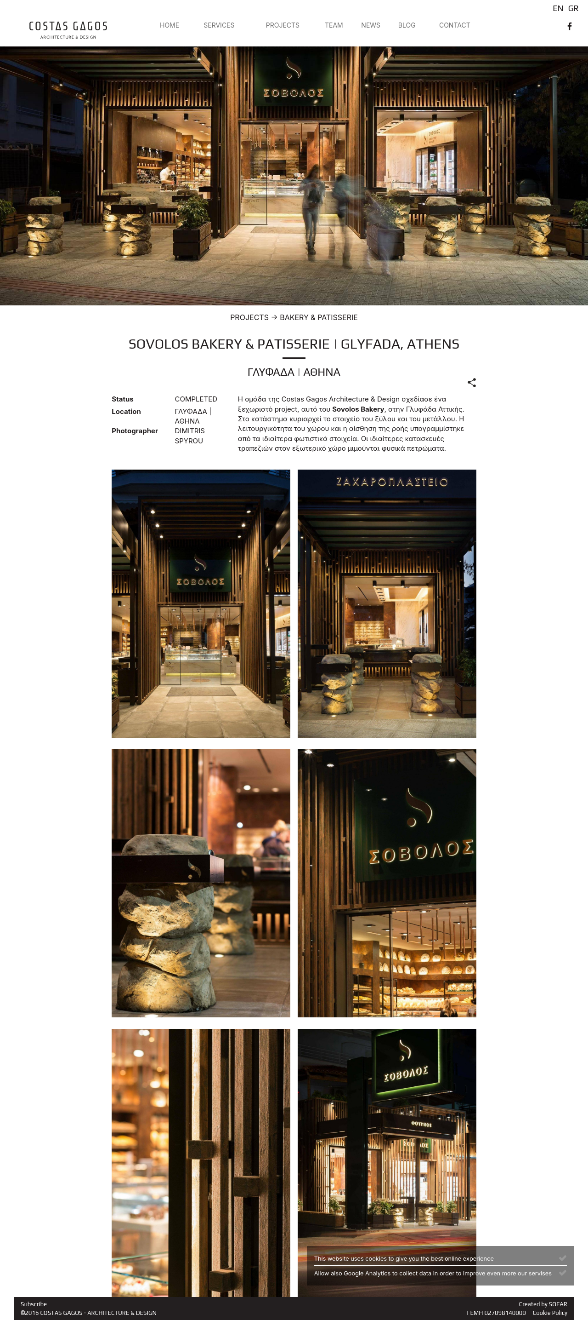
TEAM (334, 25)
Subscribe (34, 1304)
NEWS (370, 25)
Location (126, 411)
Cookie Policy (550, 1312)
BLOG (407, 25)
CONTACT (454, 25)
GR (573, 8)
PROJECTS (283, 25)
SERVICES (219, 25)
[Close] (563, 1257)
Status (122, 399)
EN (558, 8)
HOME (169, 25)
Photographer (135, 430)
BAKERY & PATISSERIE (319, 317)
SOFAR (558, 1304)
